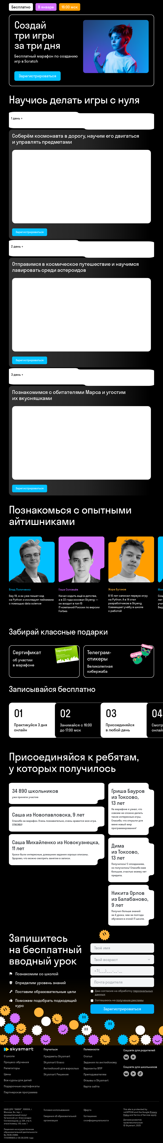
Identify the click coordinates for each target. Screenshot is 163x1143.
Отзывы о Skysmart (96, 1080)
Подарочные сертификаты (22, 1086)
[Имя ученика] (122, 948)
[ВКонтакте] (126, 1057)
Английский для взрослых (61, 1068)
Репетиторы (12, 1068)
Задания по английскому (100, 1062)
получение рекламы (130, 1000)
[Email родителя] (122, 982)
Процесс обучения (16, 1062)
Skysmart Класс (54, 1062)
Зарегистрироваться (37, 75)
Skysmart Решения (56, 1074)
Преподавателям (95, 1074)
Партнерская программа (20, 1092)
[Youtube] (133, 1057)
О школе (9, 1056)
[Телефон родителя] (122, 971)
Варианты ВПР (93, 1068)
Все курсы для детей (18, 1080)
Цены (7, 1074)
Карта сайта (91, 1086)
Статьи (88, 1056)
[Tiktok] (140, 1074)
